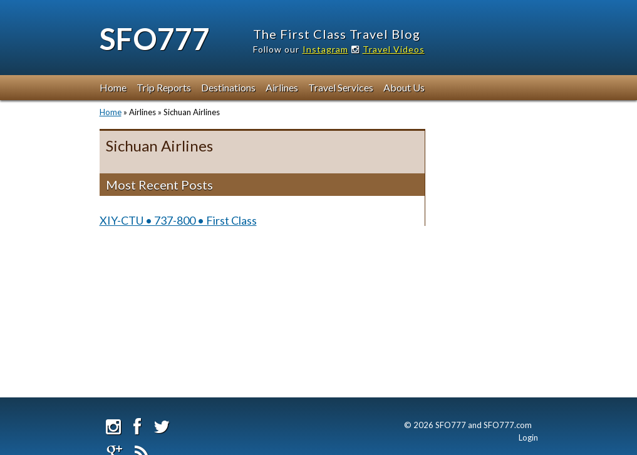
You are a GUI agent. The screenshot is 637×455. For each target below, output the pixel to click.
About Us (404, 87)
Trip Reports (164, 87)
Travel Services (340, 87)
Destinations (228, 87)
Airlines (282, 87)
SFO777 (155, 38)
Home (113, 87)
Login (528, 437)
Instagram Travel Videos (364, 49)
